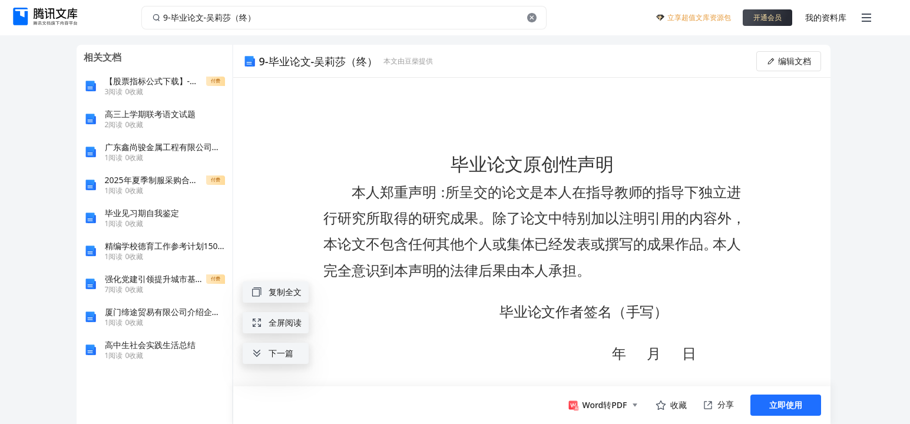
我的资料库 (825, 17)
